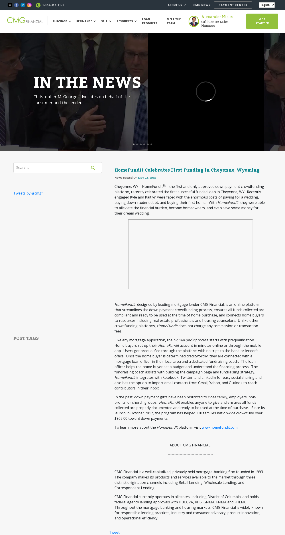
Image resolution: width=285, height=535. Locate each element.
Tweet (114, 532)
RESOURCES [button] (127, 21)
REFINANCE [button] (86, 21)
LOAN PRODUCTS (149, 21)
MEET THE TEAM (174, 21)
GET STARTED (262, 21)
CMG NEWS (201, 5)
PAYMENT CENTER (233, 5)
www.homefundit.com (220, 427)
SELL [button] (106, 21)
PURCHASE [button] (62, 21)
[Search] (53, 167)
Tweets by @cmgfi (28, 193)
